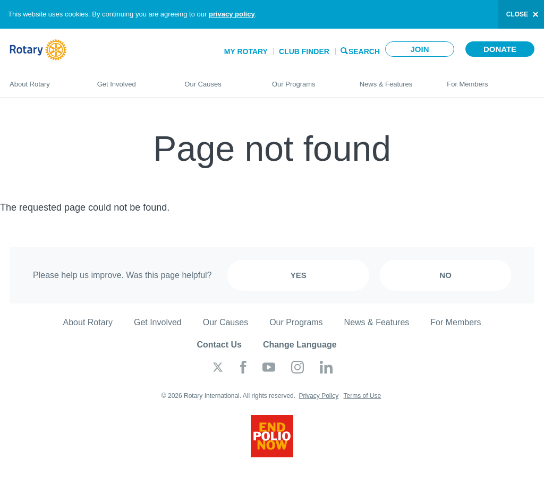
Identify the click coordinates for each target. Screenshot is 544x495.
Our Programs (305, 79)
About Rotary (43, 79)
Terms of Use (362, 396)
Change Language (300, 344)
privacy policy (232, 14)
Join (419, 49)
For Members (490, 79)
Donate (499, 49)
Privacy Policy (318, 396)
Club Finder (304, 51)
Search (364, 51)
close (517, 14)
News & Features (393, 79)
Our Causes (217, 79)
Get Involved (130, 79)
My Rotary (246, 51)
